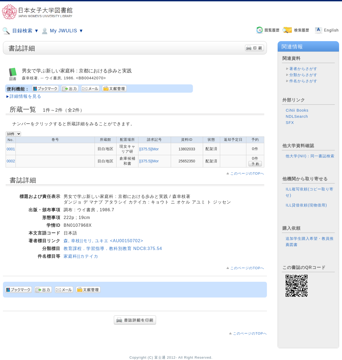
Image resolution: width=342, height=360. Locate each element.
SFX (290, 122)
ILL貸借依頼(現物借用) (306, 205)
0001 (11, 149)
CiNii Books (297, 110)
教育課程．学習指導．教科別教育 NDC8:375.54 (113, 248)
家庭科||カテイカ (81, 256)
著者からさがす (303, 68)
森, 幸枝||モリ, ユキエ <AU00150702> (103, 240)
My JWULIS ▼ (62, 31)
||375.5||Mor (149, 149)
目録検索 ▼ (20, 31)
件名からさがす (303, 81)
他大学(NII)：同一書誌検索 (310, 156)
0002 (11, 161)
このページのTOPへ (247, 173)
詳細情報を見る (25, 96)
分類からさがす (303, 75)
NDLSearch (297, 116)
